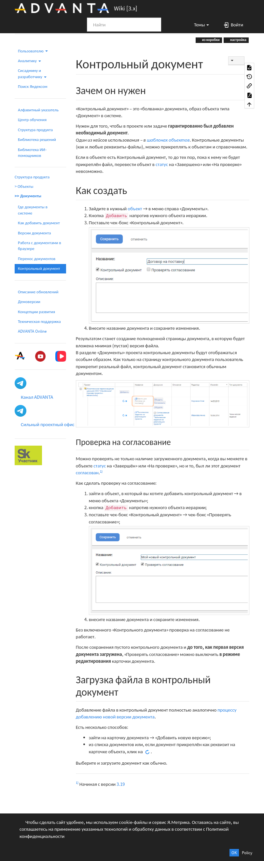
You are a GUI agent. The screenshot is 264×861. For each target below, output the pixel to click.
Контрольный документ (39, 268)
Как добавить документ (39, 223)
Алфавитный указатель (38, 110)
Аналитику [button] (29, 60)
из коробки (210, 39)
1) (101, 471)
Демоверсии (29, 301)
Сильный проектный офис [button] (48, 424)
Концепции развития (36, 311)
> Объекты (24, 186)
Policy (247, 852)
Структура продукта (35, 129)
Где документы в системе (33, 209)
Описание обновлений (38, 292)
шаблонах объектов (168, 140)
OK (234, 852)
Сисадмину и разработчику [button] (32, 73)
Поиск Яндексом (33, 86)
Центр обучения (32, 119)
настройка (237, 39)
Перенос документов (36, 258)
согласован (87, 472)
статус (162, 164)
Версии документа (34, 233)
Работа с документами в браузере (39, 245)
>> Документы (28, 196)
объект (135, 208)
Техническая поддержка (39, 321)
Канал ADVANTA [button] (37, 397)
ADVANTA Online (32, 331)
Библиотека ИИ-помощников (32, 152)
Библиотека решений (37, 139)
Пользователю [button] (33, 51)
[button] (198, 24)
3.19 (121, 784)
